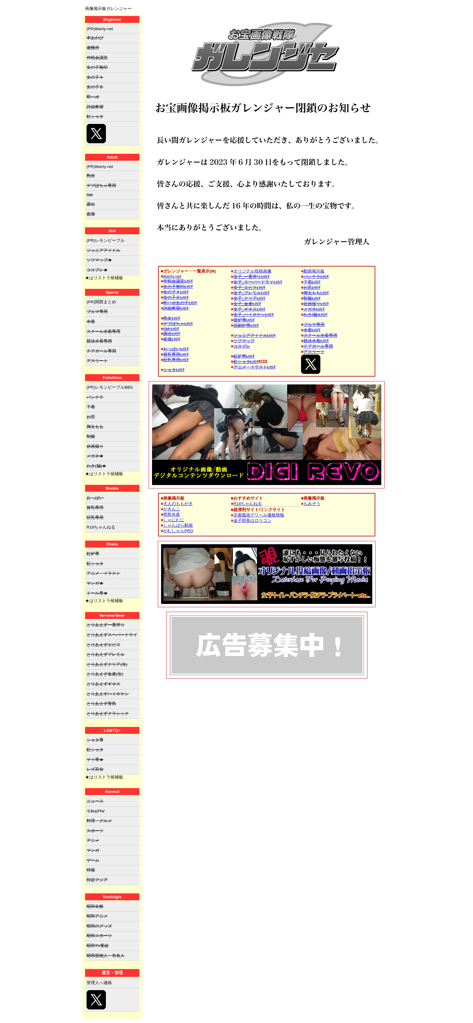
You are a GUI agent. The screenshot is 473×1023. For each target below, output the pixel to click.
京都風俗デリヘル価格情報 (258, 515)
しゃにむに (173, 520)
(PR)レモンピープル (106, 240)
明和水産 (171, 514)
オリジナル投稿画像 (252, 271)
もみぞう (311, 503)
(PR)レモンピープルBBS (110, 387)
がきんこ (171, 509)
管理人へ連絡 (99, 982)
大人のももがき (178, 503)
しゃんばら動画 (178, 525)
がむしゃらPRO (178, 531)
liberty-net (172, 276)
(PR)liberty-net (100, 29)
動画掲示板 (314, 271)
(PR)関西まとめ (101, 302)
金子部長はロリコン (252, 520)
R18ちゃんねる (247, 503)
